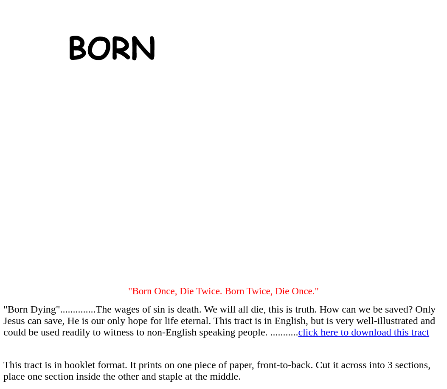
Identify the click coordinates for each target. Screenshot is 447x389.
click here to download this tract (364, 332)
